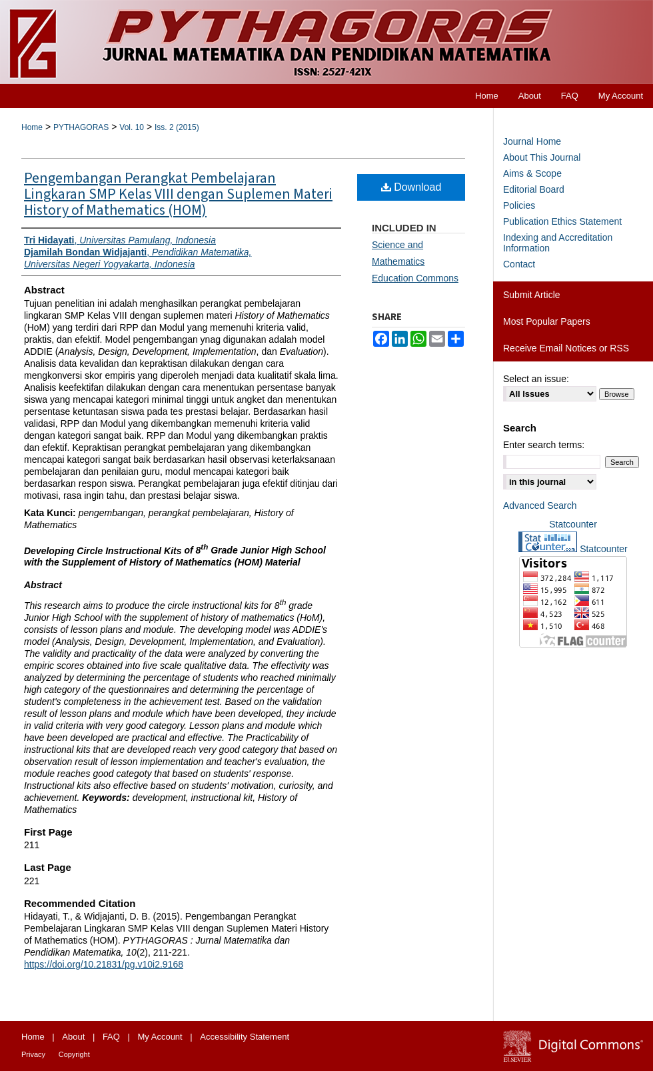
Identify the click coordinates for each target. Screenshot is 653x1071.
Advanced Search (540, 505)
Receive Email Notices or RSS (566, 348)
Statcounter (573, 524)
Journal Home (532, 141)
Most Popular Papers (546, 321)
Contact (519, 264)
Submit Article (531, 294)
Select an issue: (536, 378)
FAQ (111, 1037)
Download (411, 187)
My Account (160, 1037)
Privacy (33, 1054)
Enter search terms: (543, 444)
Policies (519, 205)
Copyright (74, 1054)
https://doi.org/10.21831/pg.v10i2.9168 (103, 964)
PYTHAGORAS (81, 127)
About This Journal (541, 157)
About (73, 1037)
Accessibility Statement (244, 1037)
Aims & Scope (532, 173)
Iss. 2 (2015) (177, 127)
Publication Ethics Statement (562, 221)
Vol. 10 (131, 127)
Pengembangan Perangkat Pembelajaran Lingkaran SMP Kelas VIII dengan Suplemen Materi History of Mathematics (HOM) (178, 194)
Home (32, 127)
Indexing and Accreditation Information (557, 242)
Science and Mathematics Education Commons (415, 261)
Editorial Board (533, 189)
